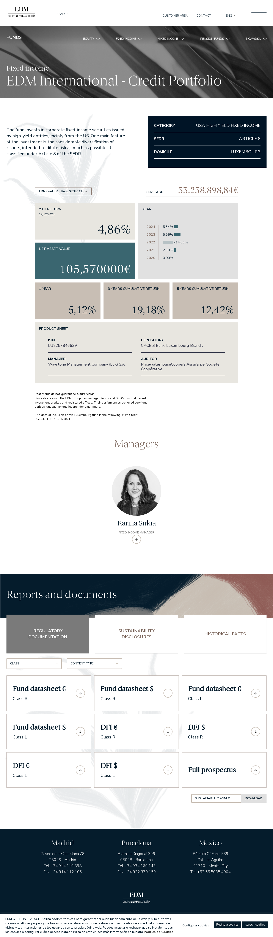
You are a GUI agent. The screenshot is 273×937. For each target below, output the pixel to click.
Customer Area (175, 15)
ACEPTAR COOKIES (255, 925)
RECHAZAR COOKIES (227, 925)
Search (62, 14)
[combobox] (34, 666)
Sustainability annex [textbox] (179, 802)
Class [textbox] (15, 667)
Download (253, 802)
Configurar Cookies (195, 925)
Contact (203, 15)
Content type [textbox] (82, 667)
